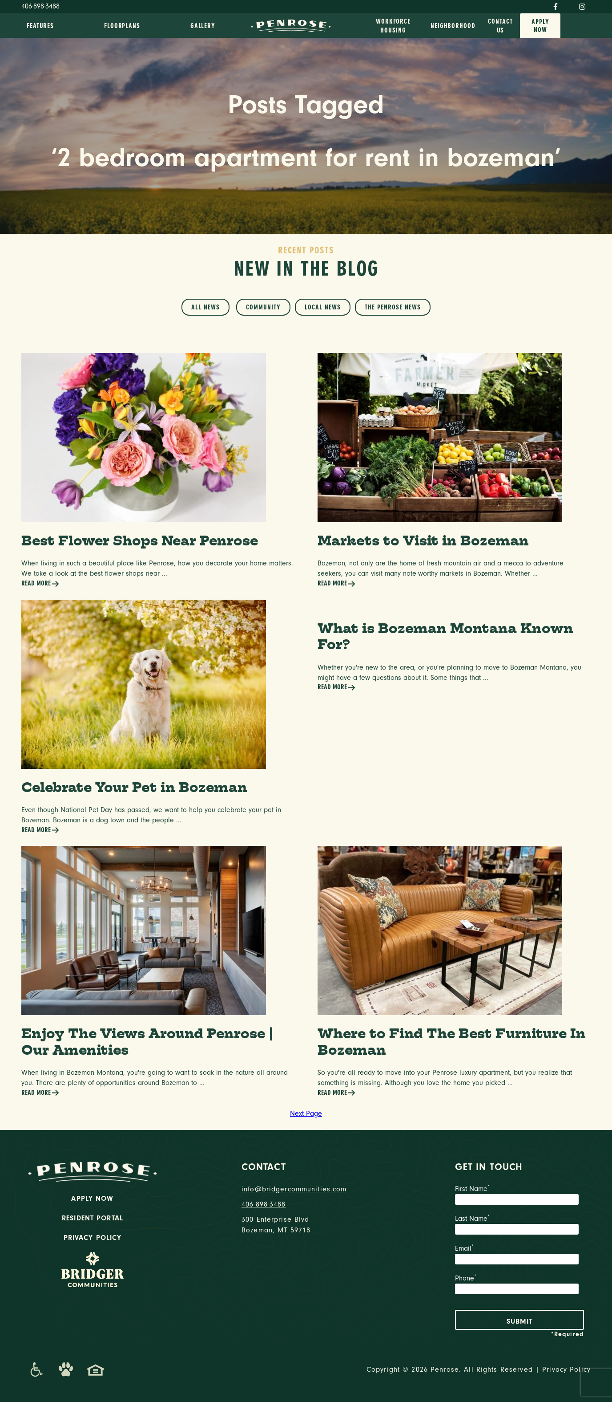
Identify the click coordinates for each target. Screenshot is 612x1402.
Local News (323, 307)
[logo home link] (291, 25)
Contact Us (500, 25)
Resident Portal (92, 1218)
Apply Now (540, 26)
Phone (519, 1285)
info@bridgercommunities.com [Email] (294, 1189)
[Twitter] (568, 4)
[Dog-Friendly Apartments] (66, 1369)
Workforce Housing (393, 25)
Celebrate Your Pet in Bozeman (134, 786)
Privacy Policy (93, 1238)
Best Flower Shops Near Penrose (139, 540)
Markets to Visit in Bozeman (423, 540)
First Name (519, 1196)
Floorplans (122, 26)
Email (519, 1255)
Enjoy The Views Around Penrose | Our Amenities (147, 1041)
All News (205, 307)
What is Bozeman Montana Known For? (445, 636)
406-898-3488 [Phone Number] (40, 6)
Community (263, 307)
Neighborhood (453, 26)
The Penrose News (393, 307)
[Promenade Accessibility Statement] (36, 1369)
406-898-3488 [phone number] (264, 1204)
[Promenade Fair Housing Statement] (96, 1369)
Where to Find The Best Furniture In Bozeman (452, 1041)
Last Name (519, 1226)
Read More (40, 584)
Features (40, 26)
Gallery (202, 26)
